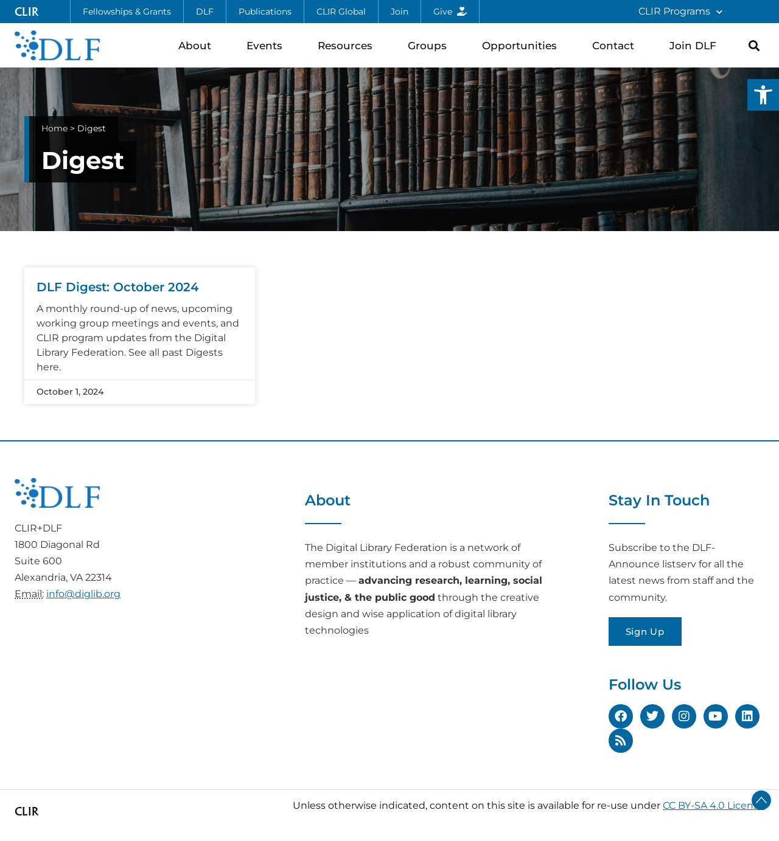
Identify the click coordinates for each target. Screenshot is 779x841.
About (197, 45)
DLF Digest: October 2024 (118, 287)
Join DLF (695, 45)
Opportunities (522, 45)
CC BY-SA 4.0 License (713, 805)
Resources (348, 45)
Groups (430, 45)
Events (267, 45)
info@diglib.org (83, 594)
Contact (616, 45)
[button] (763, 95)
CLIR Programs (680, 11)
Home (54, 128)
